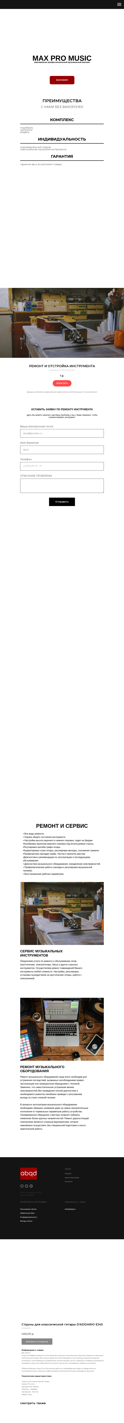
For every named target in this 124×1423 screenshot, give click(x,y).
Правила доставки (27, 1213)
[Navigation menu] (119, 4)
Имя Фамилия (29, 442)
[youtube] (26, 1186)
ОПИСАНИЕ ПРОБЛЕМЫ (36, 475)
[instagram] (22, 1186)
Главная (68, 1173)
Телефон (26, 459)
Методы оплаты (26, 1221)
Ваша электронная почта (36, 426)
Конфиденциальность (28, 1217)
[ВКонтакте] (31, 1186)
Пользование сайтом (28, 1209)
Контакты (68, 1181)
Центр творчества (72, 1177)
